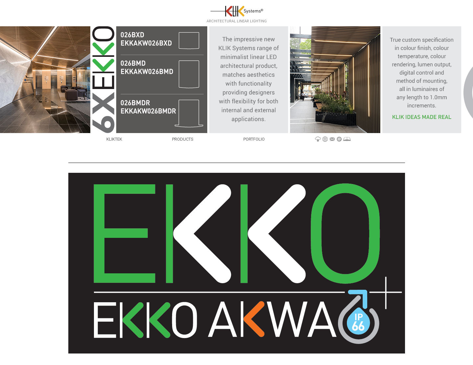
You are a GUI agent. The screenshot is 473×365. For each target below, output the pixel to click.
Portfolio (254, 139)
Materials (333, 139)
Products (182, 139)
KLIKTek (114, 139)
